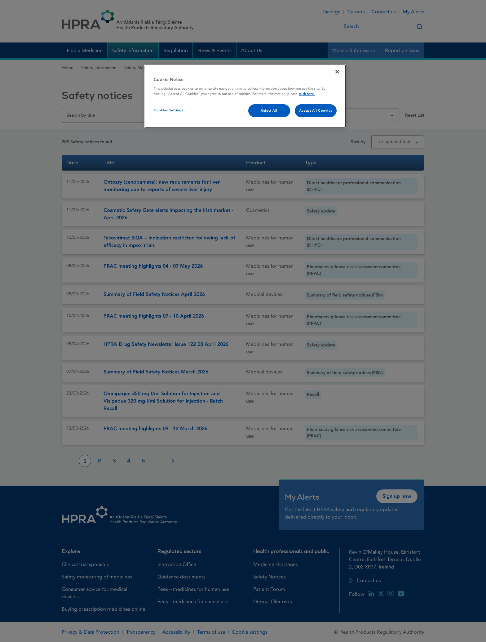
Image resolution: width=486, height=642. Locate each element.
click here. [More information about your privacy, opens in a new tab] (307, 94)
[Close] (337, 71)
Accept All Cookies (315, 111)
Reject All (269, 111)
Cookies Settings (168, 110)
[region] (245, 96)
